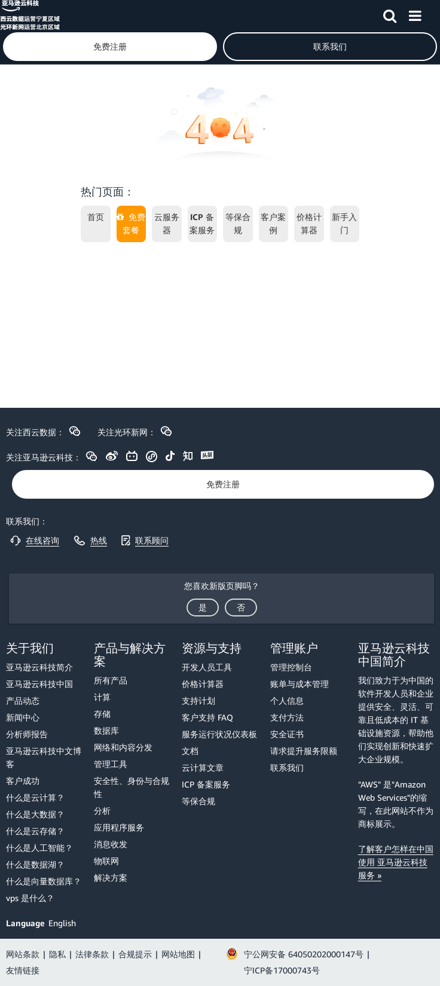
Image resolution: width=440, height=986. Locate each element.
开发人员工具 (207, 667)
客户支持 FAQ (207, 717)
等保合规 (198, 801)
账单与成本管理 (299, 684)
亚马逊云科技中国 (39, 684)
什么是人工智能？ (39, 847)
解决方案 (110, 877)
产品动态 (22, 700)
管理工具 (110, 764)
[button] (389, 13)
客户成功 (22, 781)
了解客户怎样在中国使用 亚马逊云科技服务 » (395, 862)
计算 (102, 697)
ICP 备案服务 (206, 784)
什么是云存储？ (35, 831)
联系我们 (287, 767)
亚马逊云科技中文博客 (43, 757)
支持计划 (198, 700)
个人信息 (287, 700)
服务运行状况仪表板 (219, 734)
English (62, 923)
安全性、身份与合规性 (131, 787)
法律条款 (92, 954)
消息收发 (110, 844)
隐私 (57, 954)
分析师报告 (27, 734)
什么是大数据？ (35, 814)
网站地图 (178, 954)
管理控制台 (291, 667)
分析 (102, 810)
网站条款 (22, 954)
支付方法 (287, 717)
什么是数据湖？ (35, 864)
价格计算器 (203, 684)
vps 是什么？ (30, 898)
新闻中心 (22, 717)
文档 (190, 751)
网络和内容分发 (123, 747)
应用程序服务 (119, 827)
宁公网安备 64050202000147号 (303, 954)
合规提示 (135, 954)
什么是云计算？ (35, 797)
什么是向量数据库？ (43, 881)
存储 (102, 714)
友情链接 (22, 970)
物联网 (106, 861)
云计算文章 (203, 767)
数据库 (106, 730)
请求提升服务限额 (303, 751)
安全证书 (287, 734)
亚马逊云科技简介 (39, 667)
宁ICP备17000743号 (282, 970)
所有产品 (110, 680)
